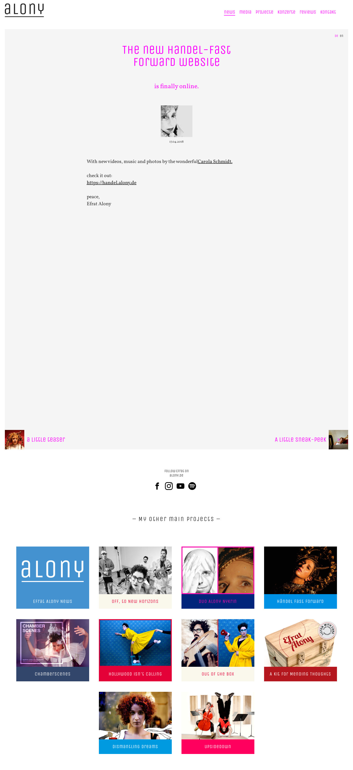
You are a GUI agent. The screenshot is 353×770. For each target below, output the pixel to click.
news (229, 12)
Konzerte (286, 12)
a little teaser (35, 439)
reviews (308, 12)
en (341, 36)
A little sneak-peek (311, 439)
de (336, 36)
